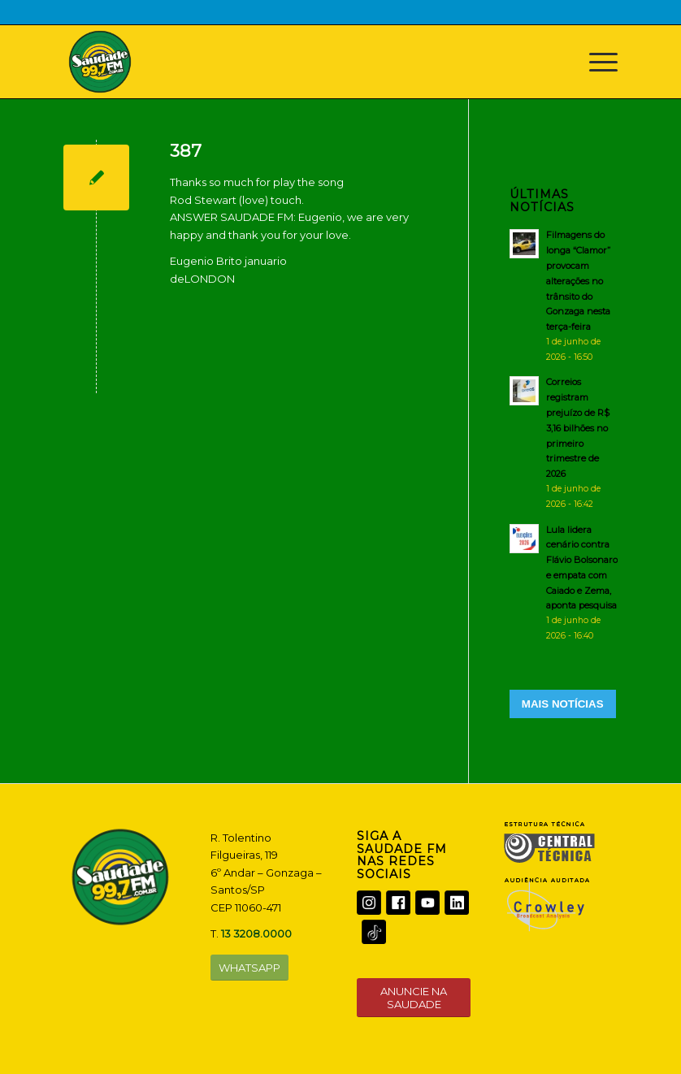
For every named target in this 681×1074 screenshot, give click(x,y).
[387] (96, 177)
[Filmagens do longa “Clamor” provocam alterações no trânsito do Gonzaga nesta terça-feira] (564, 295)
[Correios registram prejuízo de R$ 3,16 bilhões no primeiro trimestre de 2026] (564, 442)
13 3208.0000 (256, 933)
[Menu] (595, 61)
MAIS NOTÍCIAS (563, 704)
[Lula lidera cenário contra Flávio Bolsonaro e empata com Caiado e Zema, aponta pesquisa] (564, 582)
